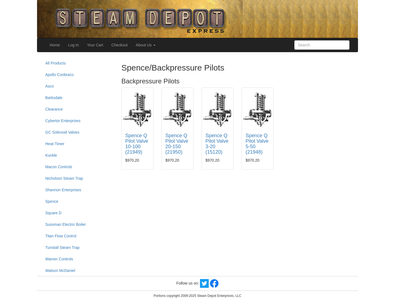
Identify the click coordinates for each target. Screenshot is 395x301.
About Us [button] (145, 45)
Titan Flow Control (60, 236)
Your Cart (95, 45)
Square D (53, 213)
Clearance (54, 109)
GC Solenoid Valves (62, 132)
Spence (51, 201)
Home (55, 45)
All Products (55, 63)
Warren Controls (59, 259)
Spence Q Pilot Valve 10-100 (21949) (136, 143)
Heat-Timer (54, 144)
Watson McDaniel (60, 270)
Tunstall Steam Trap (62, 247)
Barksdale (53, 97)
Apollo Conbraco (59, 74)
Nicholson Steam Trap (64, 178)
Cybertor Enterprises (62, 121)
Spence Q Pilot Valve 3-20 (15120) (216, 143)
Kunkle (51, 155)
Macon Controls (58, 167)
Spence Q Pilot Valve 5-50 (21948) (257, 143)
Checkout (119, 45)
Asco (49, 86)
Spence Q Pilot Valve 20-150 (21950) (176, 143)
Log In (73, 45)
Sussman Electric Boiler (65, 224)
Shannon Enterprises (63, 190)
